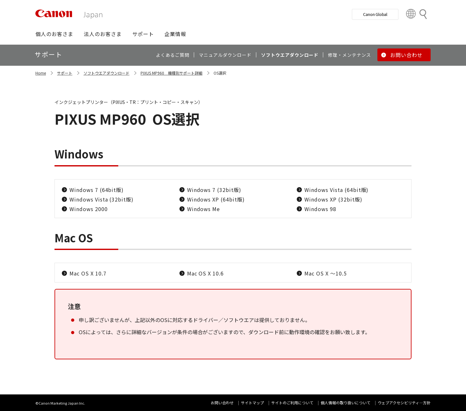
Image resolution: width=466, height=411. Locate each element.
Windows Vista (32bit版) (101, 199)
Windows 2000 (88, 209)
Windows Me (203, 209)
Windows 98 (320, 209)
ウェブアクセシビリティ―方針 (404, 402)
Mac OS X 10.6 (205, 273)
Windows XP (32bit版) (333, 199)
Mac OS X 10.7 (87, 273)
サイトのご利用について (292, 402)
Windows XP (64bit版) (216, 199)
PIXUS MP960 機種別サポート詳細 (171, 73)
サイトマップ (252, 402)
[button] (54, 34)
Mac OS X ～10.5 (325, 273)
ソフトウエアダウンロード (106, 73)
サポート (64, 73)
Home (40, 73)
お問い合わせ (222, 402)
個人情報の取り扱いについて (345, 402)
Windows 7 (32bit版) (214, 190)
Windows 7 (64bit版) (96, 190)
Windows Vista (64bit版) (336, 190)
